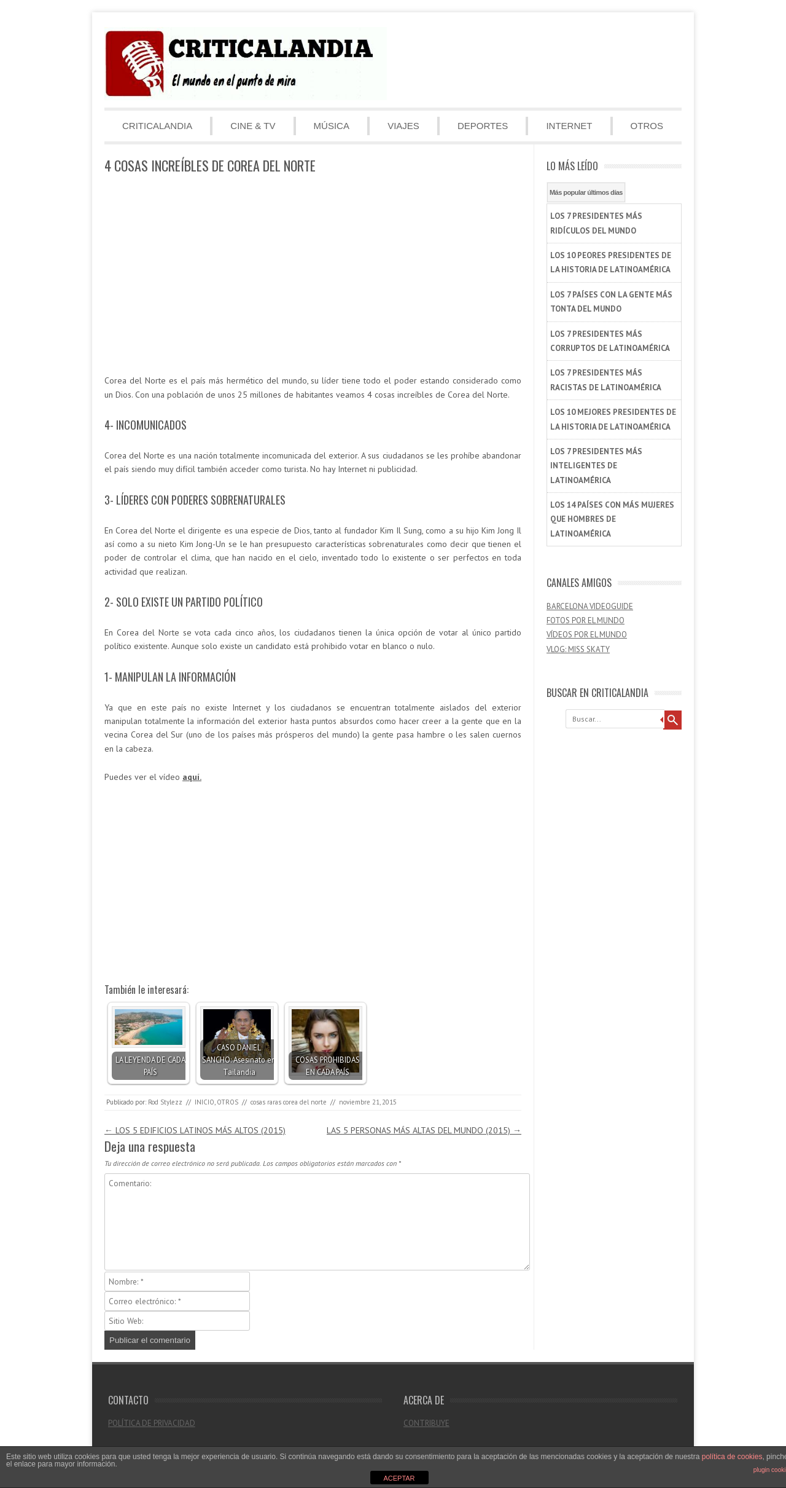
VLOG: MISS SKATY (578, 649)
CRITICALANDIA (157, 125)
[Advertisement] (312, 275)
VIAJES (403, 125)
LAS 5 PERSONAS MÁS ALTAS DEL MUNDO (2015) (424, 1130)
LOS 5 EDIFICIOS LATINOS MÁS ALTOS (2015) (195, 1130)
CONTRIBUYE (426, 1423)
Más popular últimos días (586, 192)
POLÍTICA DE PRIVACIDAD (151, 1423)
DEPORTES (482, 125)
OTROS (647, 125)
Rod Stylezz (165, 1102)
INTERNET (569, 125)
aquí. (191, 776)
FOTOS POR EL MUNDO (586, 620)
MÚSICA (331, 125)
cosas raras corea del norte (289, 1102)
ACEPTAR (398, 1478)
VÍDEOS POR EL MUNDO (587, 634)
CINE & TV (252, 125)
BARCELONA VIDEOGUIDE (590, 606)
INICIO (204, 1102)
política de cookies (732, 1456)
